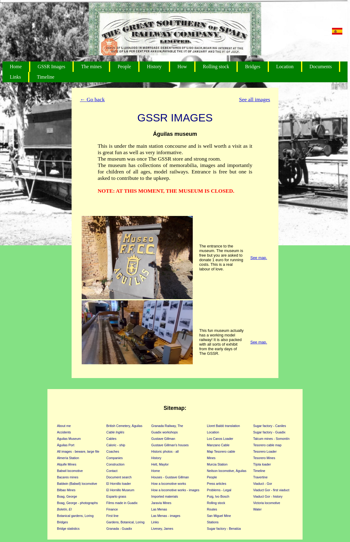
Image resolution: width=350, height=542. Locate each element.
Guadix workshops (164, 432)
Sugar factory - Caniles (269, 426)
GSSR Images (51, 66)
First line (112, 516)
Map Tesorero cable (221, 451)
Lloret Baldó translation (223, 426)
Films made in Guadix (122, 503)
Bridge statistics (68, 528)
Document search (119, 477)
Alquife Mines (66, 464)
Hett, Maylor (160, 464)
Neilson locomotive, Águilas (226, 471)
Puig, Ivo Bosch (218, 496)
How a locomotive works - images (175, 490)
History (154, 66)
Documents (321, 66)
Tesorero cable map (267, 445)
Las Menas (159, 509)
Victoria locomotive (266, 503)
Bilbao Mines (66, 490)
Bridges (252, 66)
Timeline (45, 77)
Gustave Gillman (163, 438)
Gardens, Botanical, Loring (125, 522)
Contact (111, 471)
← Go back (92, 99)
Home (16, 66)
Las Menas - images (165, 516)
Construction (115, 464)
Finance (112, 509)
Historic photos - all (165, 451)
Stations (212, 522)
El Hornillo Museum (120, 490)
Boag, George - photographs (77, 503)
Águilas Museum (69, 438)
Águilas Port (65, 445)
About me (64, 426)
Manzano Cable (218, 445)
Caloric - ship (115, 445)
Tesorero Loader (265, 451)
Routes (212, 509)
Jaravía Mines (161, 503)
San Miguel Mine (219, 516)
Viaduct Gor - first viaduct (271, 490)
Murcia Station (217, 464)
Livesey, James (162, 528)
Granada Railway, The (167, 426)
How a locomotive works (168, 483)
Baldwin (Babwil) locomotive (77, 483)
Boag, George (67, 496)
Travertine (260, 477)
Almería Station (68, 458)
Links (15, 77)
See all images (254, 99)
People (124, 66)
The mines (91, 66)
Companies (114, 458)
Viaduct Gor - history (267, 496)
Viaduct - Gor (262, 483)
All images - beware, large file (78, 451)
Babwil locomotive (70, 471)
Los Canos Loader (220, 438)
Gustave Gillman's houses (169, 445)
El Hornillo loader (118, 483)
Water (257, 509)
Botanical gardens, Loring (75, 516)
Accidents (64, 432)
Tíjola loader (262, 464)
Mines (211, 458)
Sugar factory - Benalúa (224, 528)
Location (285, 66)
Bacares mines (67, 477)
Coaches (112, 451)
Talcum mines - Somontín (271, 438)
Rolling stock (216, 66)
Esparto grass (116, 496)
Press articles (216, 483)
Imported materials (164, 496)
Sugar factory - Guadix (269, 432)
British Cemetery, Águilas (124, 426)
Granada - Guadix (119, 528)
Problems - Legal (219, 490)
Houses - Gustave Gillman (170, 477)
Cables (111, 438)
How (182, 66)
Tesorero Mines (264, 458)
